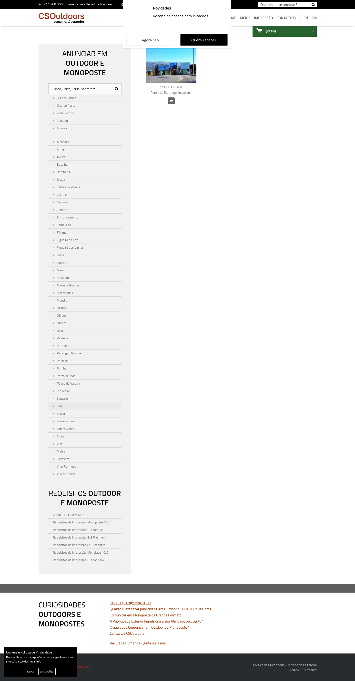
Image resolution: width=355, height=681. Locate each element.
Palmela (62, 338)
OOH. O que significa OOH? (130, 602)
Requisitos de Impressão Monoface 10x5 (80, 552)
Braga (60, 179)
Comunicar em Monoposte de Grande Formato (146, 615)
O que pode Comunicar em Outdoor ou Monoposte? (149, 627)
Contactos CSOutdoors (127, 633)
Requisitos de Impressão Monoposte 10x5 (81, 522)
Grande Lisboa (66, 98)
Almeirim (62, 149)
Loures (61, 262)
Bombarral (63, 172)
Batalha (62, 164)
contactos (286, 17)
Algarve (61, 128)
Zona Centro (65, 113)
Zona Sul (62, 120)
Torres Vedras (66, 428)
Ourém (61, 323)
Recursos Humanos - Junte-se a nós (138, 643)
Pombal (61, 368)
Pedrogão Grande (68, 353)
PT (306, 17)
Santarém (63, 398)
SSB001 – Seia (171, 90)
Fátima (61, 232)
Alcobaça (62, 142)
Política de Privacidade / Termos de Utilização (285, 664)
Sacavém (62, 459)
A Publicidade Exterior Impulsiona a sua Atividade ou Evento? (156, 621)
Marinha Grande (67, 285)
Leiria (60, 255)
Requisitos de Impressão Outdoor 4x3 (78, 530)
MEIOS (245, 17)
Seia (59, 406)
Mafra (60, 451)
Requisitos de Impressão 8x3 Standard (79, 545)
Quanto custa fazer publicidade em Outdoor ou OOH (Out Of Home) (161, 609)
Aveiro (61, 157)
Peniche (62, 361)
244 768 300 (53, 4)
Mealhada (63, 277)
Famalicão (63, 225)
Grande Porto (65, 105)
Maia (60, 270)
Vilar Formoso (66, 466)
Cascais (61, 202)
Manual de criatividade (68, 514)
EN (314, 17)
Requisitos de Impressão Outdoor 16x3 (79, 560)
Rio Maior (63, 391)
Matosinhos (64, 293)
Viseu (60, 444)
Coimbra (62, 210)
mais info (35, 661)
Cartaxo (62, 194)
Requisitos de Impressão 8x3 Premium (79, 537)
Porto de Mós (65, 376)
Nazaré (61, 308)
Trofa (60, 436)
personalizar (47, 671)
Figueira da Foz (67, 240)
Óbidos (61, 315)
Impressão (263, 17)
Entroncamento (67, 217)
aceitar (30, 671)
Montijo (61, 300)
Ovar (59, 330)
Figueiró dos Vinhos (70, 247)
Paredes (62, 345)
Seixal (60, 413)
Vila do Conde (65, 474)
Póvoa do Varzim (68, 383)
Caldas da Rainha (68, 187)
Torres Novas (65, 421)
